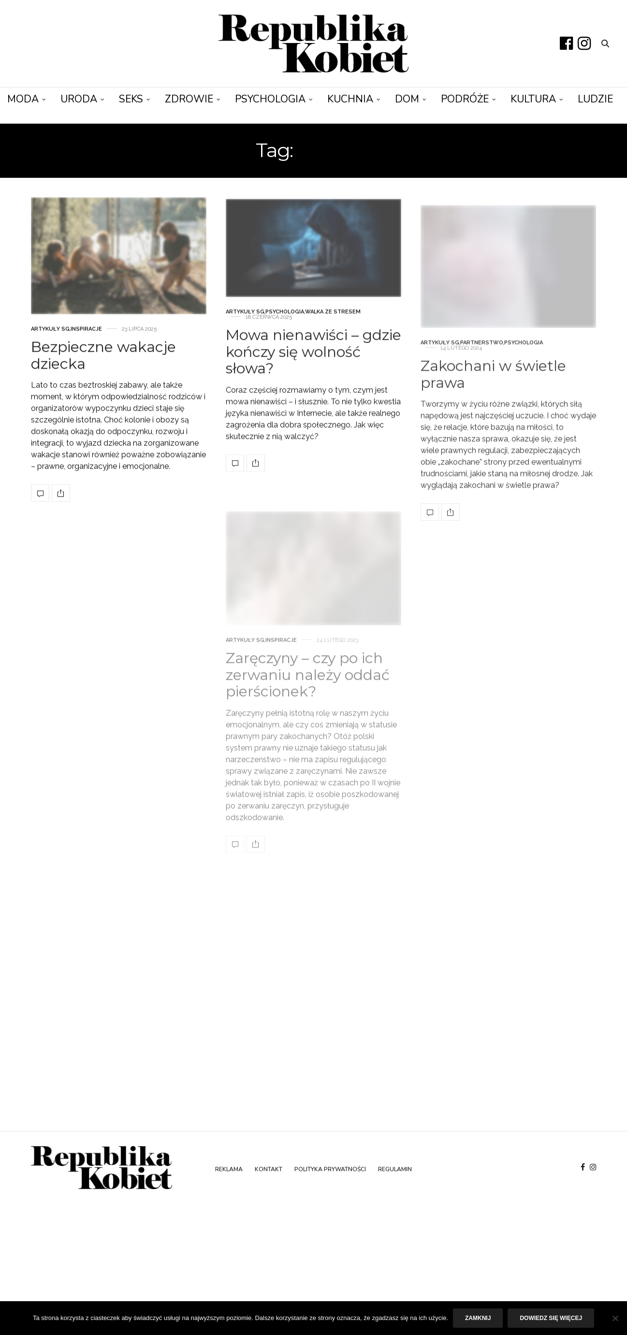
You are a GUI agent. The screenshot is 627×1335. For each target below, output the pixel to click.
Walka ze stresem (333, 336)
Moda (23, 99)
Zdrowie (189, 99)
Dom (407, 99)
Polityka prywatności (330, 1169)
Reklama (229, 1169)
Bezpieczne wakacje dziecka (103, 364)
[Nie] (615, 1318)
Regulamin (395, 1169)
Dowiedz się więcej (551, 1318)
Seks (131, 99)
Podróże (465, 99)
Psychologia (270, 99)
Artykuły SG (50, 338)
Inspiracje (86, 338)
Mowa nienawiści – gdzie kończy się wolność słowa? (313, 376)
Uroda (78, 99)
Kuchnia (350, 99)
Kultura (533, 99)
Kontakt (268, 1169)
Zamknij (478, 1318)
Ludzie (595, 99)
